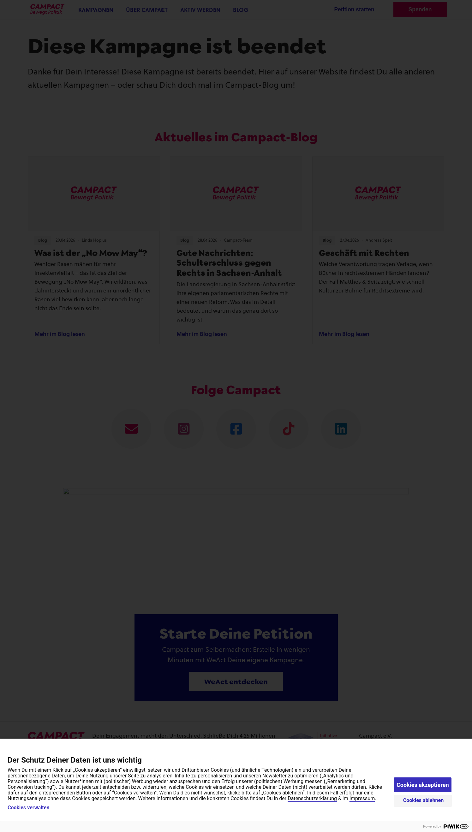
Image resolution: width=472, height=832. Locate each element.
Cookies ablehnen (423, 800)
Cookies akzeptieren (423, 785)
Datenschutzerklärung (312, 798)
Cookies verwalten (28, 807)
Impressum (362, 798)
